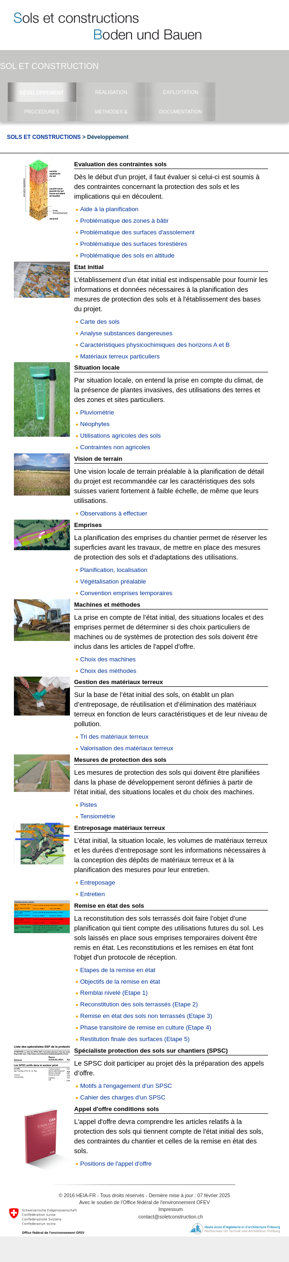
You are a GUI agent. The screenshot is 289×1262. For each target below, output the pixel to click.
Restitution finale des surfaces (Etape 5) (134, 1039)
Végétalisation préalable (113, 581)
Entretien (92, 894)
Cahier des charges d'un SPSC (122, 1097)
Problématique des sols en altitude (127, 255)
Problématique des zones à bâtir (124, 220)
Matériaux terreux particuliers (120, 356)
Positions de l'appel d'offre (116, 1163)
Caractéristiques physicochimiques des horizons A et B (155, 344)
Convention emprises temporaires (126, 593)
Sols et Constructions (44, 137)
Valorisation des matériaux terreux (126, 748)
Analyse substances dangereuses (126, 333)
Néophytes (95, 424)
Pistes (88, 804)
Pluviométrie (97, 412)
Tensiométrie (97, 816)
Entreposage (97, 882)
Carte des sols (99, 321)
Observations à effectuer (113, 513)
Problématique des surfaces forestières (133, 243)
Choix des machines (108, 659)
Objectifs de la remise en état (120, 981)
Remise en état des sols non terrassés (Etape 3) (146, 1015)
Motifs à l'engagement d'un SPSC (126, 1085)
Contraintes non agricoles (115, 447)
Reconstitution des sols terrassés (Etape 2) (139, 1004)
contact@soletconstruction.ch (170, 1216)
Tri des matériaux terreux (114, 736)
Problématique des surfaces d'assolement (137, 232)
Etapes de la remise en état (117, 970)
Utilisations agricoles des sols (120, 435)
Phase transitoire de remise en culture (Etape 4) (145, 1027)
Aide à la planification (109, 209)
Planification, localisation (113, 569)
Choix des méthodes (108, 670)
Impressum (170, 1209)
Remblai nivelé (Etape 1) (114, 992)
